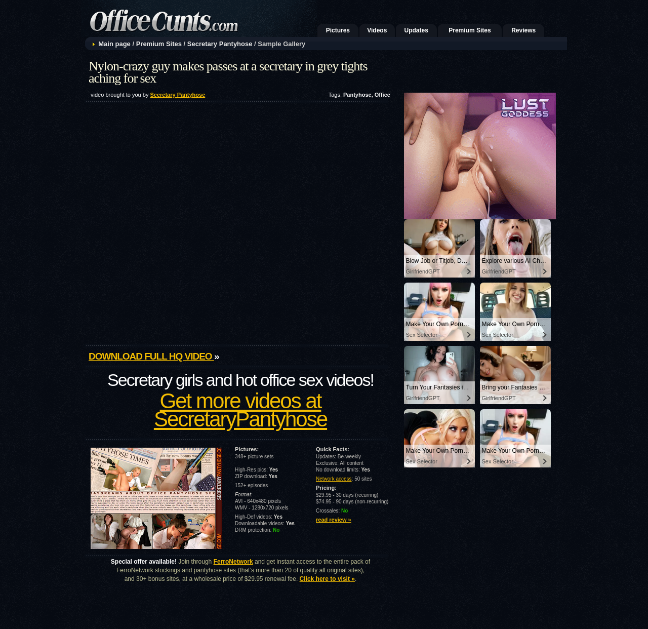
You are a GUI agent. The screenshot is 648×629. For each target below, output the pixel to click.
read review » (333, 520)
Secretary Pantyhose (220, 44)
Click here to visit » (327, 578)
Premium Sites (470, 30)
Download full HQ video (151, 356)
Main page (114, 44)
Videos (377, 30)
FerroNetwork (233, 561)
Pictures (338, 30)
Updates (416, 30)
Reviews (523, 30)
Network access (334, 479)
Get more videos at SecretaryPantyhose (240, 410)
